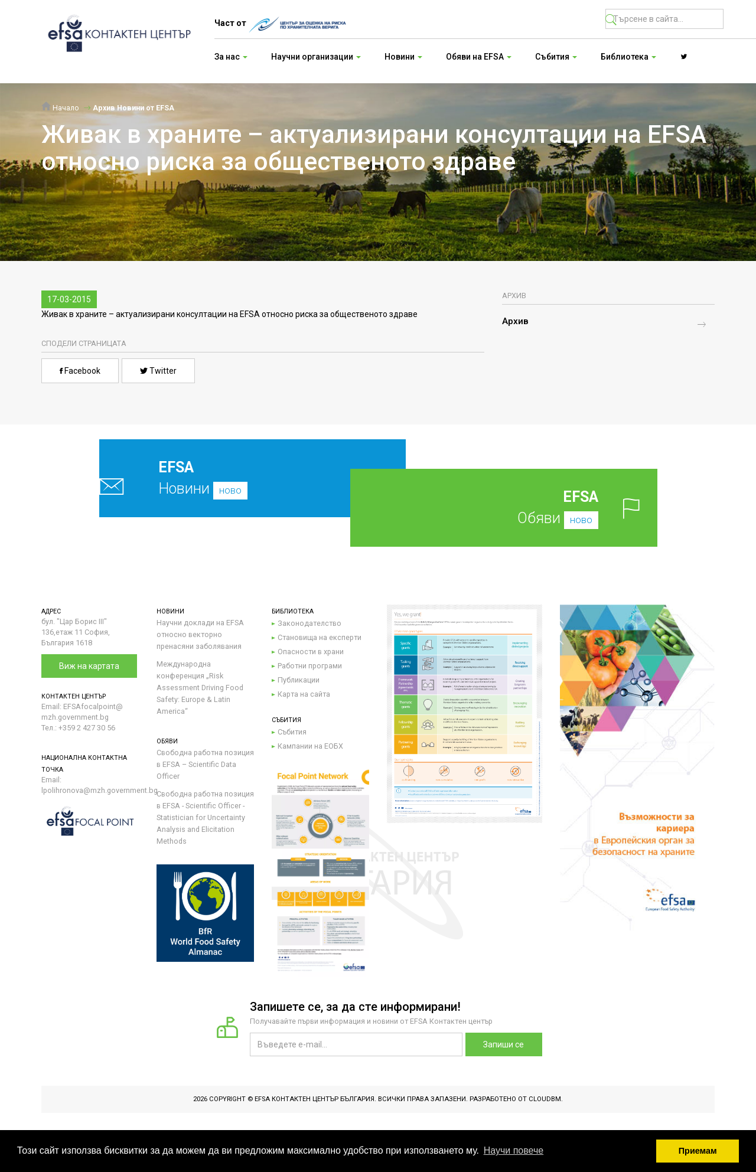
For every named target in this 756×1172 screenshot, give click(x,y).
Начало (60, 107)
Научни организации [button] (316, 56)
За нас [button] (230, 56)
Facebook (80, 371)
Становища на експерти (319, 637)
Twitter (158, 371)
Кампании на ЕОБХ (310, 746)
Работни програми (310, 665)
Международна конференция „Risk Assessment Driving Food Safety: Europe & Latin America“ (200, 688)
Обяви (522, 507)
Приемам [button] (698, 1150)
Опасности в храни (311, 651)
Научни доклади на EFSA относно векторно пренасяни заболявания (200, 634)
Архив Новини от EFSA (133, 107)
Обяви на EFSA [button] (478, 56)
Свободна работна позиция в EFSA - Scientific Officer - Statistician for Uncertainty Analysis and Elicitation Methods (205, 817)
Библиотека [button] (628, 56)
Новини (224, 478)
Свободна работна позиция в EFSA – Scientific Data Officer (205, 764)
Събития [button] (556, 56)
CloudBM (545, 1099)
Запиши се (503, 1044)
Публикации (299, 679)
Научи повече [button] (513, 1150)
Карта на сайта (304, 694)
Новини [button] (403, 56)
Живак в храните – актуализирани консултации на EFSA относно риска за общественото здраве (229, 314)
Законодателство (309, 623)
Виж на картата (89, 666)
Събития (292, 731)
